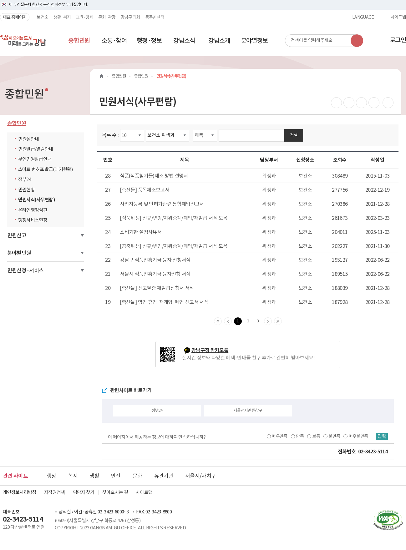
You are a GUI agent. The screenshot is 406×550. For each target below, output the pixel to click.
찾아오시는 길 (115, 492)
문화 (137, 475)
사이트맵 (398, 17)
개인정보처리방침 (19, 492)
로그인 (398, 40)
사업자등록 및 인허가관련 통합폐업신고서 (162, 204)
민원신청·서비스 (25, 270)
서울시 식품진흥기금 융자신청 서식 (155, 274)
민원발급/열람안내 (35, 149)
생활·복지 (62, 17)
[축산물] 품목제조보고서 (144, 190)
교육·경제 (84, 17)
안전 (116, 475)
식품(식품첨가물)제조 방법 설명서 (154, 176)
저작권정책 (54, 492)
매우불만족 (358, 436)
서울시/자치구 (200, 475)
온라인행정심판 (32, 210)
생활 (94, 475)
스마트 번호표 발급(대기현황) (45, 169)
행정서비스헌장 (32, 220)
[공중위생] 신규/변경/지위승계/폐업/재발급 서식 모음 (173, 246)
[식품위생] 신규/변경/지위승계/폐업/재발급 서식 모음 (173, 218)
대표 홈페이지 (15, 17)
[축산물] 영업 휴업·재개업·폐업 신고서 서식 (164, 302)
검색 (293, 135)
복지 (73, 475)
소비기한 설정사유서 (140, 232)
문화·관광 (107, 17)
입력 (381, 436)
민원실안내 (28, 139)
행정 (51, 475)
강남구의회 (130, 17)
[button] (79, 40)
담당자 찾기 (83, 492)
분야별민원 (19, 253)
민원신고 (16, 235)
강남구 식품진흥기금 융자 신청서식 (155, 260)
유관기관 (163, 475)
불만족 (333, 436)
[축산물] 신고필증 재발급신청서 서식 (157, 288)
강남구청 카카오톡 (209, 350)
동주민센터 (155, 17)
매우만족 (279, 436)
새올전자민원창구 (248, 410)
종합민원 (16, 123)
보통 (315, 436)
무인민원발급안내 (35, 159)
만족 (299, 436)
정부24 (26, 179)
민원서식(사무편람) (36, 200)
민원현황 (26, 190)
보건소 (42, 17)
